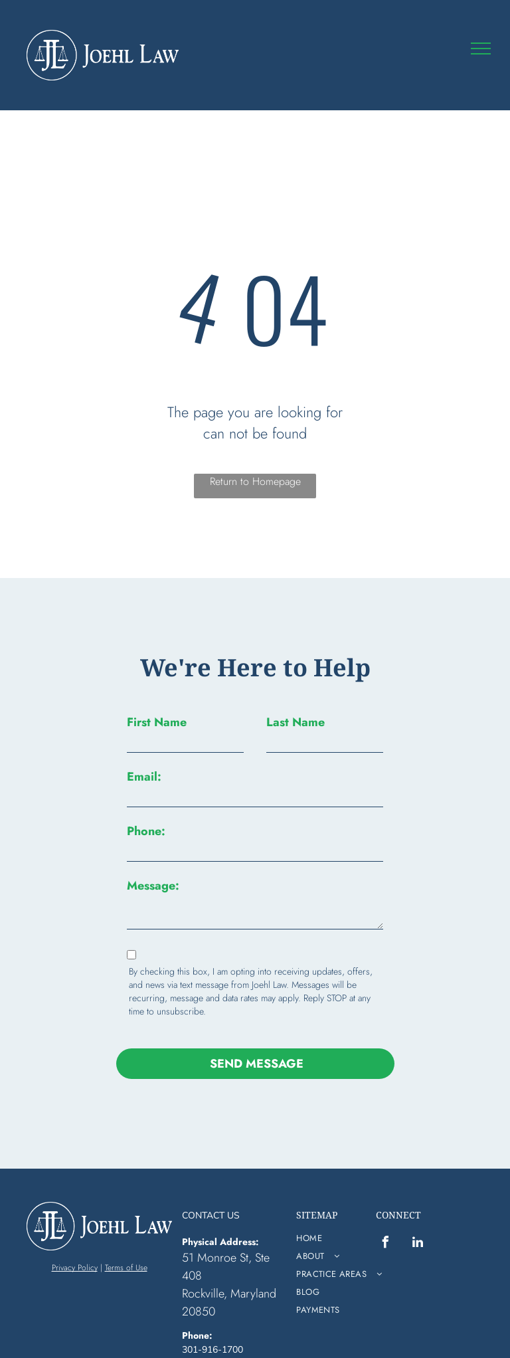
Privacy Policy (75, 1237)
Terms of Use (126, 1237)
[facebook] (385, 1213)
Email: (144, 776)
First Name (157, 722)
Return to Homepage (255, 481)
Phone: (146, 831)
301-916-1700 (212, 1319)
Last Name (295, 722)
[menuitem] (345, 1207)
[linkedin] (417, 1213)
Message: (153, 885)
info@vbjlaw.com (217, 1333)
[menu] (481, 48)
